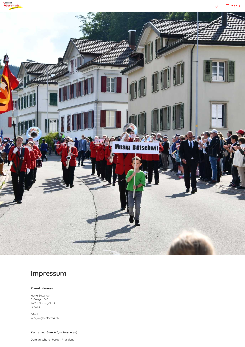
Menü (233, 6)
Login (216, 6)
